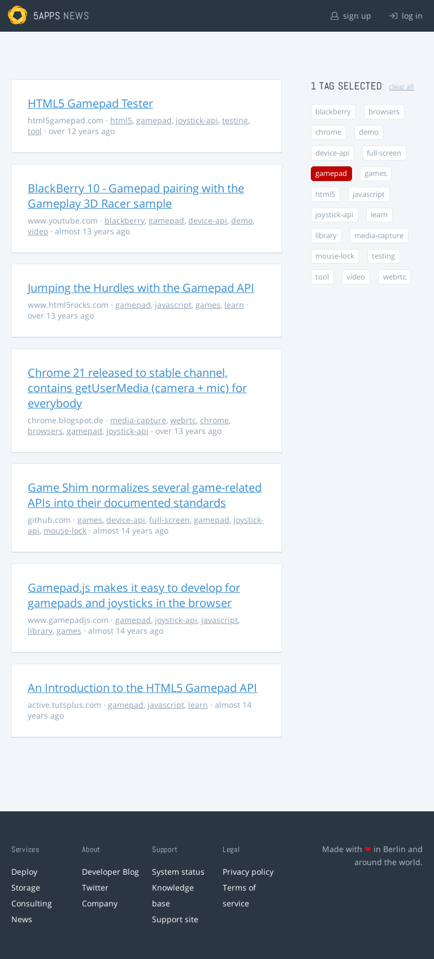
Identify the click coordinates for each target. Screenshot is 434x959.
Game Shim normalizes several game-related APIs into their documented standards (145, 495)
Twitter (95, 887)
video (38, 231)
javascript (173, 304)
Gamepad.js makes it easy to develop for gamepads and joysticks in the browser (134, 595)
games (208, 304)
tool (35, 131)
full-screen (169, 519)
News (21, 919)
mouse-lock (65, 530)
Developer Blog (110, 871)
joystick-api (197, 120)
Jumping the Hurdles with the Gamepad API (141, 287)
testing (235, 120)
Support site (175, 919)
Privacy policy (248, 871)
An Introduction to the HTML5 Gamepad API (142, 687)
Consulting (31, 903)
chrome (214, 420)
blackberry (125, 220)
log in (406, 15)
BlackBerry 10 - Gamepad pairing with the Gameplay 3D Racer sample (136, 195)
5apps (47, 15)
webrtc (183, 420)
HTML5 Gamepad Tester (90, 103)
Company (100, 903)
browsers (45, 430)
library (40, 630)
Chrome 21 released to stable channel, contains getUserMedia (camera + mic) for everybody (137, 388)
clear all (401, 87)
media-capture (138, 420)
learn (234, 304)
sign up (351, 15)
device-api (207, 220)
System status (178, 871)
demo (242, 220)
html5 (121, 120)
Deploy (24, 871)
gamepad (154, 120)
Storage (25, 887)
